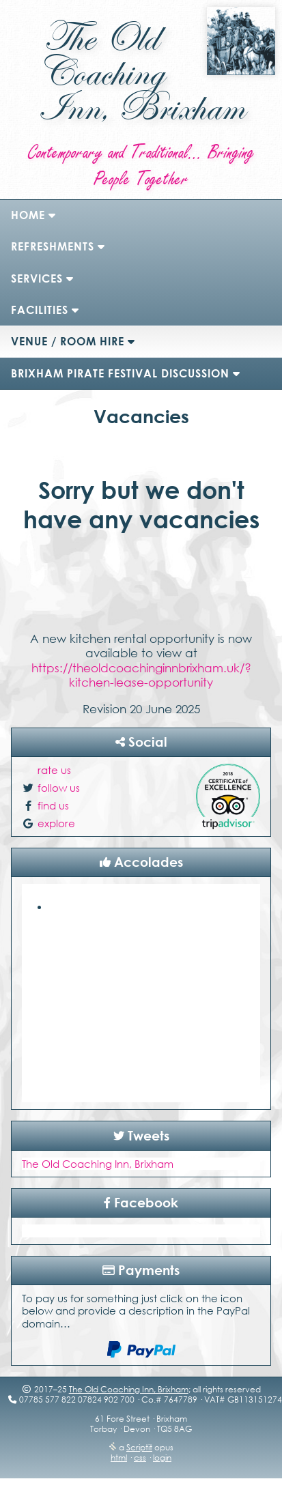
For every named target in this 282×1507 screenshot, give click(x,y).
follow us (59, 787)
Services (37, 278)
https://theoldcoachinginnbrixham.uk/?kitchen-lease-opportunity (141, 675)
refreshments (52, 246)
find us (53, 805)
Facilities (39, 310)
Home (28, 215)
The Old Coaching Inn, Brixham (97, 1164)
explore (56, 823)
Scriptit (139, 1447)
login (162, 1457)
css (140, 1457)
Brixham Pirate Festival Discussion (120, 373)
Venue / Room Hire (67, 341)
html (119, 1457)
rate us (54, 770)
